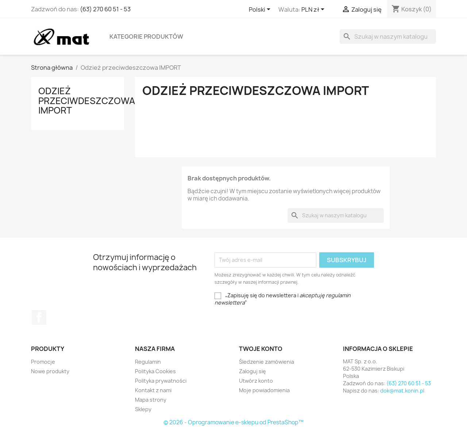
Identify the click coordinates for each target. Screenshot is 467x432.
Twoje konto (260, 349)
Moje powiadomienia (264, 390)
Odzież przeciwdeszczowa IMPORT (86, 100)
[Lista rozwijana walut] (314, 9)
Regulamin (148, 361)
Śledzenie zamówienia (266, 361)
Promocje (43, 361)
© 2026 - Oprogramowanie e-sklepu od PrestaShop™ (233, 422)
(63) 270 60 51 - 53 (105, 9)
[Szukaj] (388, 36)
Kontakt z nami (153, 390)
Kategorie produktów (146, 37)
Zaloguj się (252, 371)
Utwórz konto (256, 380)
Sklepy (143, 409)
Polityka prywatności (160, 380)
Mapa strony (150, 399)
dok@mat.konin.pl (402, 390)
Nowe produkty (50, 371)
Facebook (39, 317)
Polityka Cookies (155, 371)
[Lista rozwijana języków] (261, 9)
